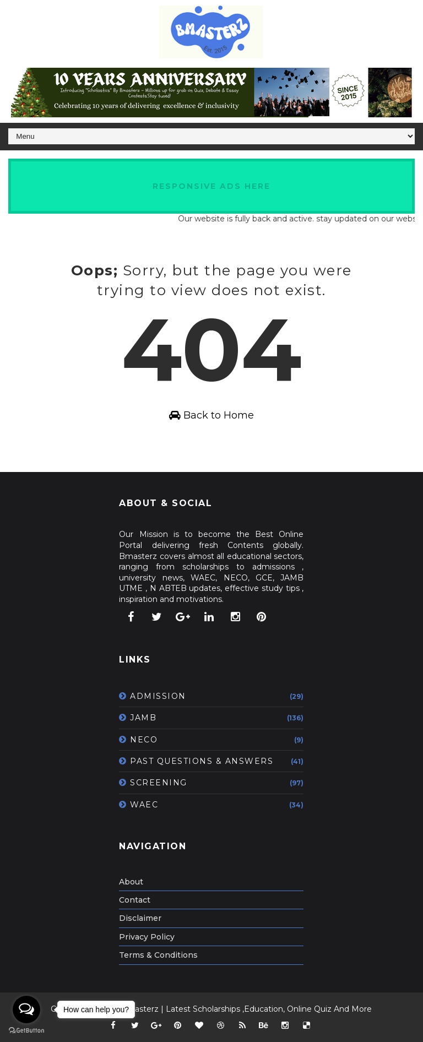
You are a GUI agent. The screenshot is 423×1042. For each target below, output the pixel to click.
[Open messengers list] (26, 1009)
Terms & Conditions (158, 955)
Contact (134, 900)
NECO (144, 740)
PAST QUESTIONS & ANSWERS (201, 761)
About (131, 882)
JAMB (143, 718)
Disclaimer (140, 918)
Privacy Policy (147, 937)
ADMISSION (158, 696)
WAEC (144, 805)
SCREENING (158, 783)
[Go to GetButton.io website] (26, 1030)
